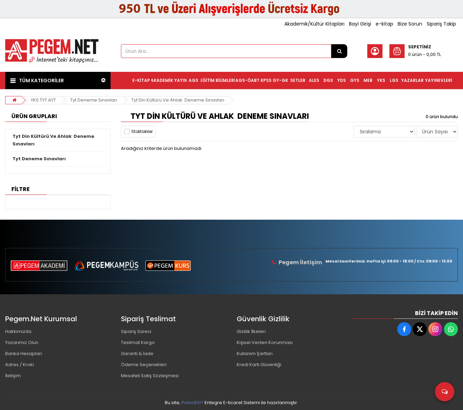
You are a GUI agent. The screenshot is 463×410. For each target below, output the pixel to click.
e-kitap (384, 23)
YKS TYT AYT (43, 100)
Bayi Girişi (360, 23)
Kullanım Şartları (255, 353)
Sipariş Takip (441, 23)
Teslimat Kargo (138, 342)
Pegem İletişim (300, 262)
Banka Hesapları (23, 353)
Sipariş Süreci (136, 331)
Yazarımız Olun (21, 342)
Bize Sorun (410, 23)
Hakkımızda (18, 331)
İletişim (13, 375)
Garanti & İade (137, 353)
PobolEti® (192, 402)
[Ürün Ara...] (339, 51)
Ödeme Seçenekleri (144, 364)
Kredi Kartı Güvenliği (259, 364)
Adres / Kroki (19, 364)
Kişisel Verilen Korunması (265, 342)
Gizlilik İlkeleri (251, 331)
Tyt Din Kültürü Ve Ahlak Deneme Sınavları (177, 100)
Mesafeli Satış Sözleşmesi (150, 375)
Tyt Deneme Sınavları (93, 100)
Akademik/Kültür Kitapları (314, 23)
